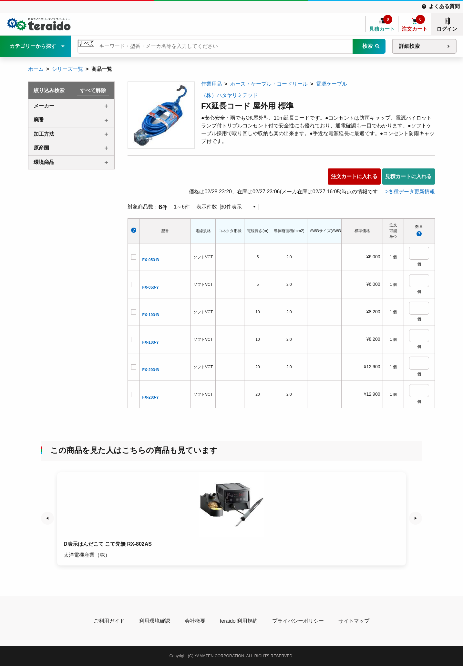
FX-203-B (150, 370)
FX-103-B (150, 315)
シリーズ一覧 (67, 69)
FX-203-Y (150, 397)
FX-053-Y (150, 287)
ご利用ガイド (109, 621)
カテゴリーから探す (33, 46)
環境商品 (44, 162)
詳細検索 (409, 46)
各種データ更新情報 (411, 191)
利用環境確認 (154, 621)
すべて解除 (93, 90)
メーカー (44, 106)
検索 (367, 46)
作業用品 (211, 84)
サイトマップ (353, 621)
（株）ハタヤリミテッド (229, 95)
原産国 (41, 148)
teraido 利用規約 (239, 621)
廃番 (39, 120)
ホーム (36, 69)
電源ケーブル (331, 84)
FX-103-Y (150, 342)
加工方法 (44, 134)
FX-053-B (150, 260)
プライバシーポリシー (298, 621)
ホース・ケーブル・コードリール (269, 84)
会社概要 (195, 621)
